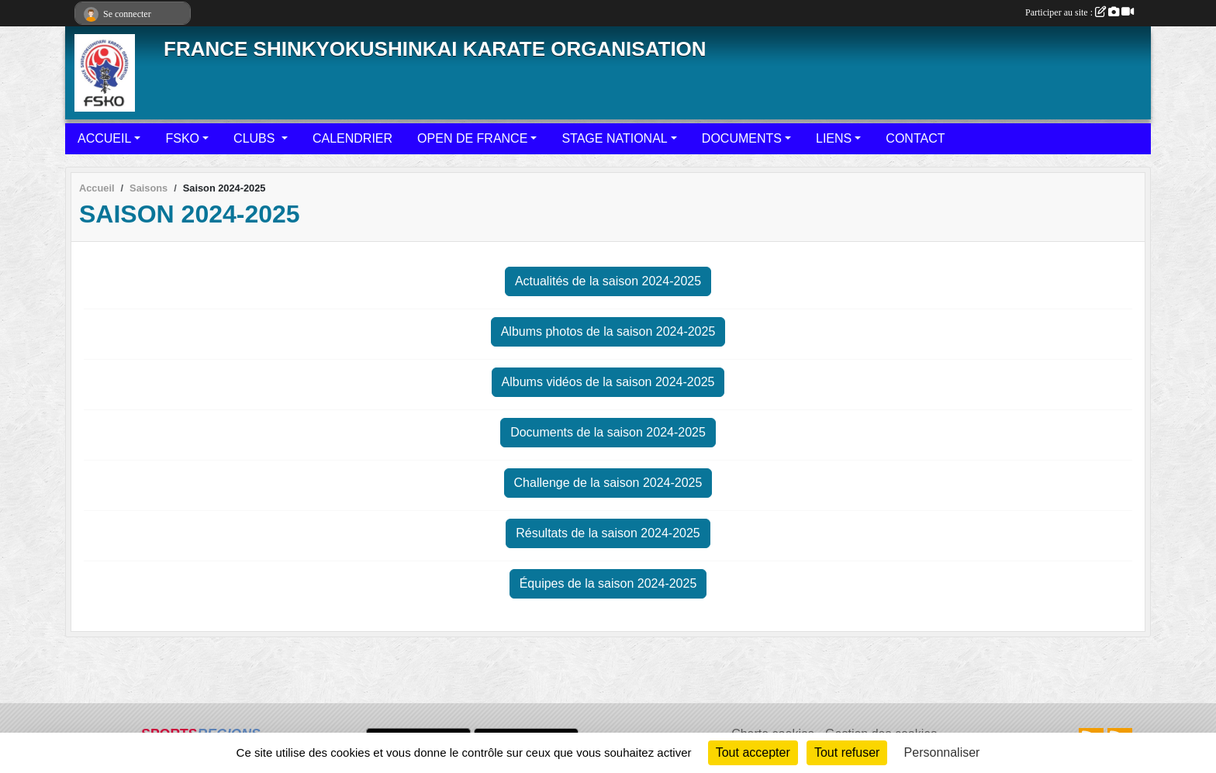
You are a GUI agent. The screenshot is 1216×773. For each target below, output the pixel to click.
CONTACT (915, 138)
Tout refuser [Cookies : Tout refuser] (846, 752)
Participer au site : (1079, 12)
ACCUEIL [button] (104, 138)
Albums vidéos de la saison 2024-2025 (608, 381)
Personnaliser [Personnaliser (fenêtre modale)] (942, 752)
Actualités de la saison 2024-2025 (608, 281)
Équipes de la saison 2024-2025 (608, 583)
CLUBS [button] (255, 138)
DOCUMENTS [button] (742, 138)
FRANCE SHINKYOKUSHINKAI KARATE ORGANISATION (435, 48)
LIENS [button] (834, 138)
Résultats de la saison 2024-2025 (608, 533)
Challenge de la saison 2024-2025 (608, 482)
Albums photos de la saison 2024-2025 (608, 331)
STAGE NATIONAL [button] (614, 138)
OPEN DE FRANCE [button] (472, 138)
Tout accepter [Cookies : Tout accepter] (753, 752)
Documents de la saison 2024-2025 (608, 432)
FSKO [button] (182, 138)
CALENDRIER (352, 138)
